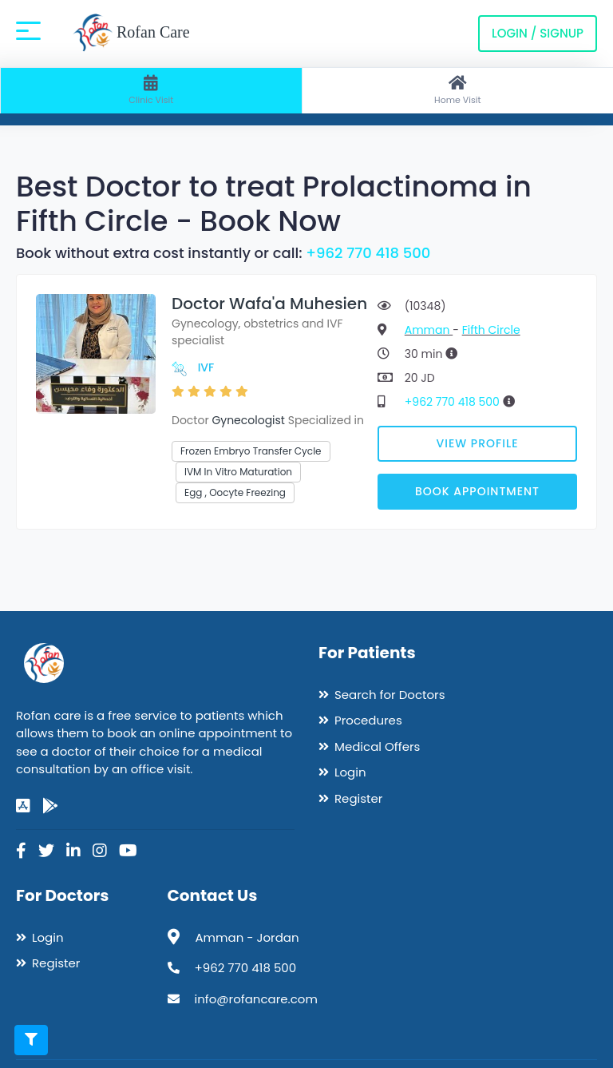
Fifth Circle (491, 330)
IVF (206, 367)
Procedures (368, 720)
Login (350, 772)
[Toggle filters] (31, 1040)
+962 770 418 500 (368, 253)
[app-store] (23, 806)
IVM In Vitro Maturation (238, 471)
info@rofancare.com (256, 999)
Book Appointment (477, 491)
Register (358, 798)
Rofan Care (131, 34)
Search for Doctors (389, 694)
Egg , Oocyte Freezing (235, 492)
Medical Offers (377, 746)
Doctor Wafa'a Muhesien (269, 303)
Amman (429, 330)
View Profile (478, 443)
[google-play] (50, 806)
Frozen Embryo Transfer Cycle (251, 451)
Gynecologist (248, 420)
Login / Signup (537, 33)
